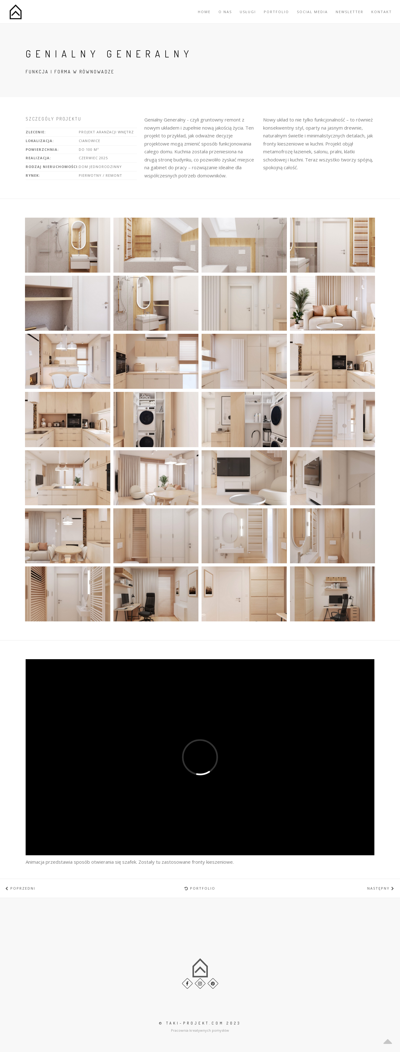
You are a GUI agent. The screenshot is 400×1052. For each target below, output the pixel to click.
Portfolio (276, 11)
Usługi (248, 11)
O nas (225, 11)
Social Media (312, 11)
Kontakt (381, 11)
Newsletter (349, 11)
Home (204, 11)
